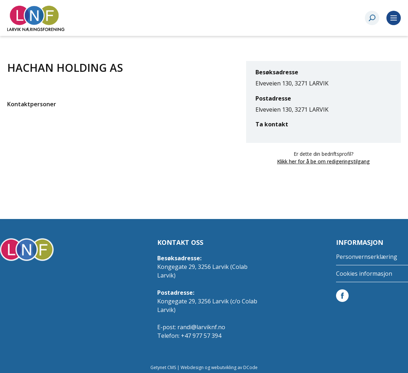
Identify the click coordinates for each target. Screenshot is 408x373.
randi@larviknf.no (201, 327)
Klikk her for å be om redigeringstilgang (323, 161)
